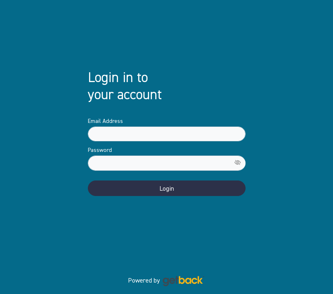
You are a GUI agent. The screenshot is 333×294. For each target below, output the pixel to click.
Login (166, 188)
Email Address (105, 120)
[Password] (167, 163)
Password (100, 149)
